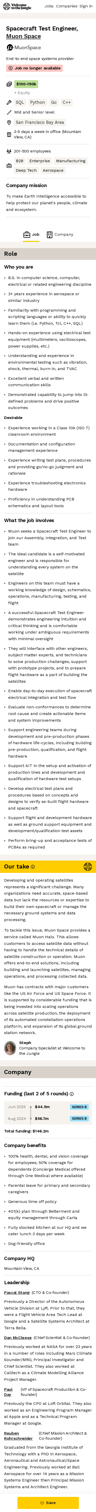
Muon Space (23, 36)
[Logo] (17, 6)
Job (31, 234)
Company (59, 234)
